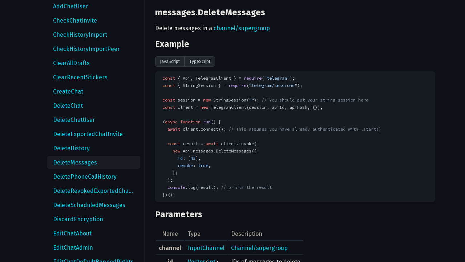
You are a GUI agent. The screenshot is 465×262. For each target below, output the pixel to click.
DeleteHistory (71, 148)
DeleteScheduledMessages (89, 205)
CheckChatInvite (75, 20)
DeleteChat (68, 105)
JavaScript (170, 61)
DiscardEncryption (78, 219)
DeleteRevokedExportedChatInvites (96, 190)
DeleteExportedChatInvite (88, 134)
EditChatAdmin (73, 247)
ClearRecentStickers (80, 77)
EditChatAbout (72, 233)
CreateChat (68, 91)
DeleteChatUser (74, 119)
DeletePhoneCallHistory (85, 176)
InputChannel (206, 248)
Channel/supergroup (259, 248)
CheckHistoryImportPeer (86, 48)
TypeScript (199, 61)
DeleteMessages (75, 162)
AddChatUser (70, 6)
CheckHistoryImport (80, 34)
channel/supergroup (242, 28)
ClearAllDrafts (71, 63)
